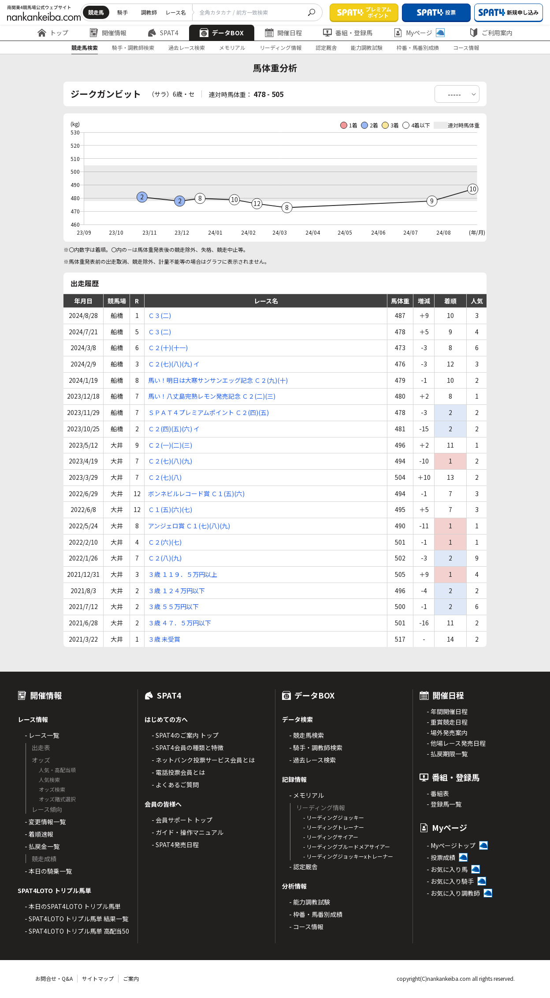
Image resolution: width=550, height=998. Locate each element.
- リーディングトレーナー (333, 827)
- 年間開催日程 (447, 711)
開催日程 (283, 32)
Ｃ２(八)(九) (165, 557)
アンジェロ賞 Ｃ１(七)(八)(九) (189, 525)
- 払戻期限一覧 (447, 753)
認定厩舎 (326, 47)
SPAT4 (163, 32)
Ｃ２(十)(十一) (168, 347)
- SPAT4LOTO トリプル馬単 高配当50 (77, 931)
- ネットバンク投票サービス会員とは (203, 759)
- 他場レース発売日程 (456, 743)
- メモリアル (306, 795)
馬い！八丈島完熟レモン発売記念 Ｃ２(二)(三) (211, 396)
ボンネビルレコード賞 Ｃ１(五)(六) (196, 493)
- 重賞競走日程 (447, 722)
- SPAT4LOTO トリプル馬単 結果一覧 (76, 918)
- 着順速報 (39, 834)
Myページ (419, 32)
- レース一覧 (42, 735)
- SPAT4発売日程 (175, 844)
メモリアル (232, 47)
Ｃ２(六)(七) (165, 542)
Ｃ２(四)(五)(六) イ (174, 428)
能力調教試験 (367, 47)
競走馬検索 (84, 47)
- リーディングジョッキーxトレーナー (348, 856)
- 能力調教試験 (309, 901)
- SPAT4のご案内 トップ (185, 735)
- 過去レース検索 (312, 759)
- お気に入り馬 (447, 869)
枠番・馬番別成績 (418, 47)
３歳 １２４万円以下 (176, 590)
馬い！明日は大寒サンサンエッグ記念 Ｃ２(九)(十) (218, 380)
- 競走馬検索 (306, 735)
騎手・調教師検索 (133, 47)
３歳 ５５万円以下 (173, 606)
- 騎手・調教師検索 (315, 747)
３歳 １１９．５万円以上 (182, 574)
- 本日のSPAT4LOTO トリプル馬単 (73, 906)
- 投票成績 (441, 857)
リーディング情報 (280, 47)
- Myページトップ (451, 845)
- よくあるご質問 (175, 784)
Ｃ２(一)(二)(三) (170, 445)
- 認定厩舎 (303, 866)
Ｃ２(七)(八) (165, 477)
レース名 (175, 12)
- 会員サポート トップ (182, 819)
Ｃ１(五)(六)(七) (170, 509)
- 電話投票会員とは (178, 772)
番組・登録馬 (347, 32)
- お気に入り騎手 (450, 881)
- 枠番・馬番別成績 (315, 914)
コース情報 (466, 47)
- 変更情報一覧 (45, 821)
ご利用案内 (491, 32)
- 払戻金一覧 (42, 846)
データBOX (222, 32)
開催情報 (107, 32)
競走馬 (96, 12)
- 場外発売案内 (447, 732)
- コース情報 (306, 926)
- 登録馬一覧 (444, 804)
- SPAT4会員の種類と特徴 (187, 747)
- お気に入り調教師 (453, 893)
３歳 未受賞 (164, 639)
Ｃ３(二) (159, 315)
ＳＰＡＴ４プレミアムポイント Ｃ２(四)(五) (208, 412)
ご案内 (131, 978)
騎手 (122, 12)
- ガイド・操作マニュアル (187, 832)
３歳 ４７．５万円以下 (179, 622)
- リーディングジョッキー (333, 817)
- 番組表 (438, 793)
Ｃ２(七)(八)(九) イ (174, 363)
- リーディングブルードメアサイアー (346, 846)
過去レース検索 (186, 47)
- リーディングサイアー (330, 837)
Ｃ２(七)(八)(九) (170, 460)
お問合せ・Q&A (54, 978)
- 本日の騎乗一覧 (48, 871)
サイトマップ (98, 978)
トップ (52, 32)
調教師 (149, 12)
